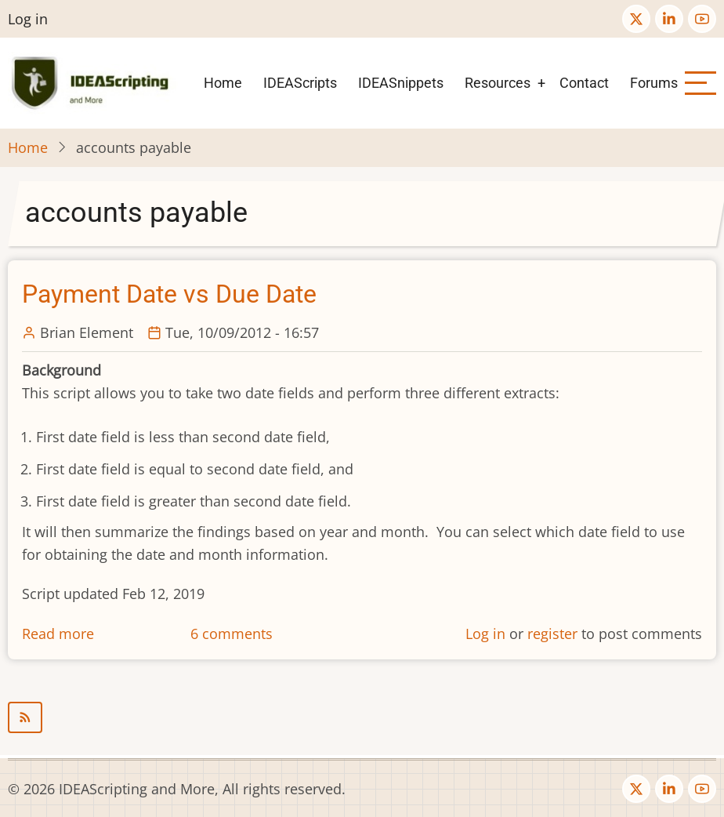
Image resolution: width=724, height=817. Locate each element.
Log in (28, 18)
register (552, 633)
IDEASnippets (400, 82)
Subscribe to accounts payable (362, 717)
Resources (497, 82)
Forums (654, 82)
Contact (584, 82)
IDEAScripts (300, 82)
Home (223, 82)
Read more (58, 633)
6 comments (231, 633)
